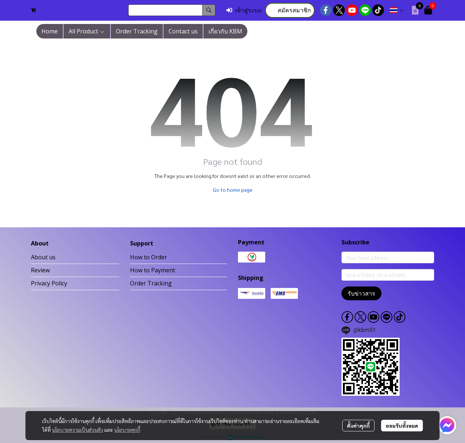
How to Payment (152, 270)
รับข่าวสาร (361, 293)
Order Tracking (151, 283)
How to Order (148, 257)
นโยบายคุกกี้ (127, 429)
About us (43, 257)
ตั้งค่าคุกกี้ (358, 425)
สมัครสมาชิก (290, 10)
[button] (171, 10)
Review (40, 270)
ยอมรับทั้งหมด (402, 425)
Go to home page (232, 189)
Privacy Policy (49, 283)
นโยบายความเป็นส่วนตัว (77, 429)
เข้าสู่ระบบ (244, 10)
